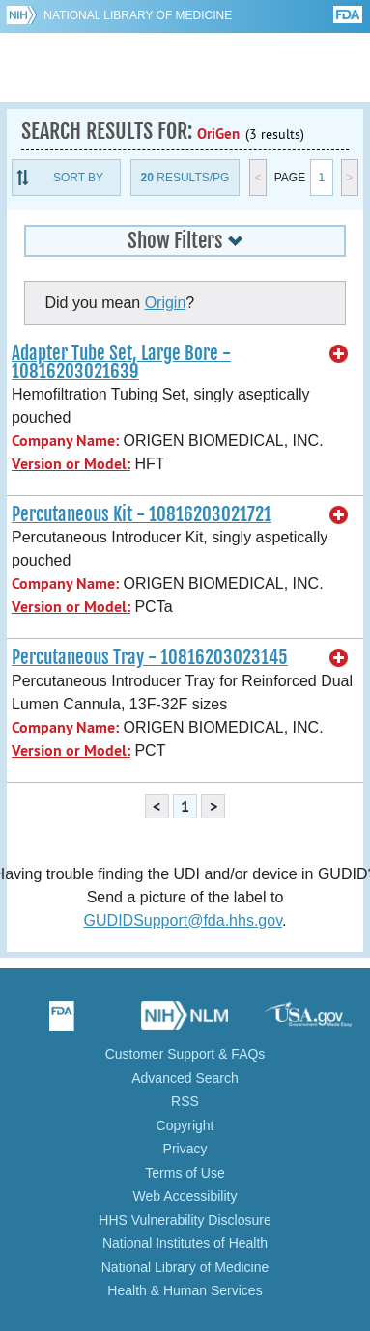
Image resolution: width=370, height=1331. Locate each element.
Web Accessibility (185, 1196)
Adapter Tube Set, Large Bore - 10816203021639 (121, 362)
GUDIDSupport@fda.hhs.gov (183, 920)
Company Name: (65, 440)
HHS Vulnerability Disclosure (184, 1220)
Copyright (185, 1125)
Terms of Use (184, 1172)
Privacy (185, 1148)
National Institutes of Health (185, 1243)
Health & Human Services (184, 1290)
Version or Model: (71, 464)
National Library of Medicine (137, 15)
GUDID (185, 67)
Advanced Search (185, 1078)
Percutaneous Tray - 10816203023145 (150, 657)
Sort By (78, 177)
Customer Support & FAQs (185, 1054)
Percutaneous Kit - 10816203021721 (141, 514)
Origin (165, 302)
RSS (185, 1101)
